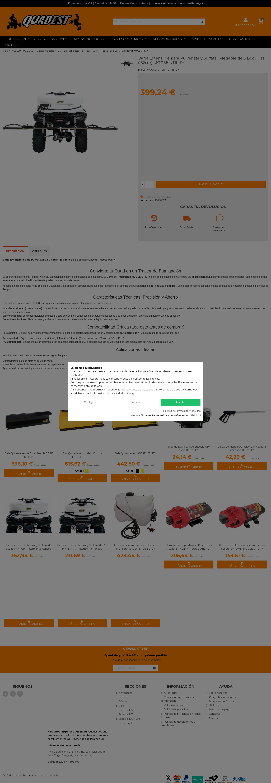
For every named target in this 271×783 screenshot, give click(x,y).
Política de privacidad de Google (116, 393)
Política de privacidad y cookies (181, 410)
